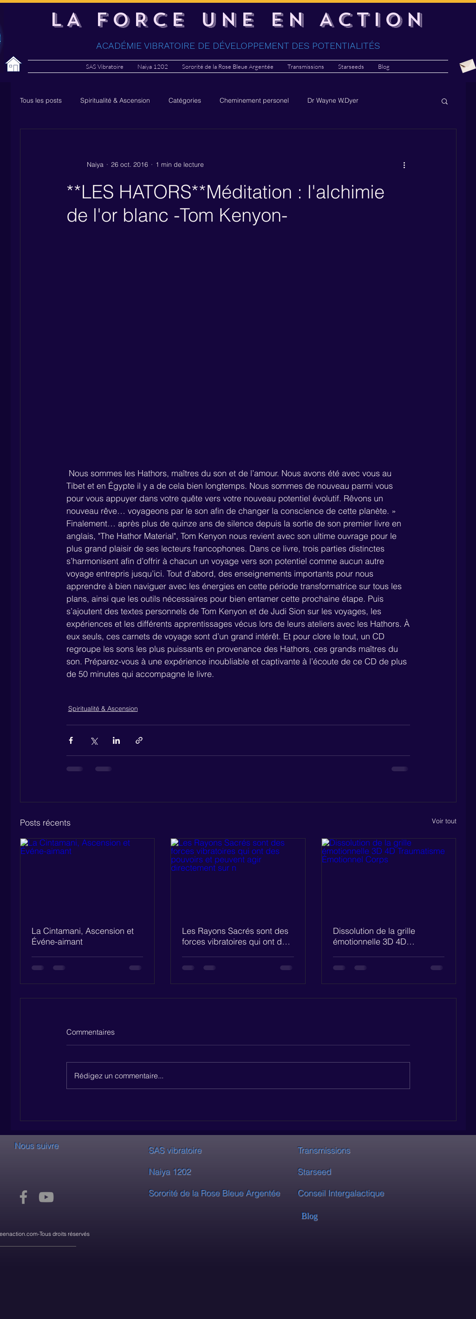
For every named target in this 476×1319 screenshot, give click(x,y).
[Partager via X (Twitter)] (93, 740)
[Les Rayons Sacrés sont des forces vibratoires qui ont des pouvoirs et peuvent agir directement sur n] (238, 876)
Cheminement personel (254, 100)
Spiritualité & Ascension (115, 100)
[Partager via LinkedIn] (116, 740)
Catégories (185, 100)
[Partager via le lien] (139, 740)
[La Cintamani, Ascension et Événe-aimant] (87, 876)
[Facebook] (23, 1197)
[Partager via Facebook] (70, 740)
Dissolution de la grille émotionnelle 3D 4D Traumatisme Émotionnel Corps (378, 936)
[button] (444, 101)
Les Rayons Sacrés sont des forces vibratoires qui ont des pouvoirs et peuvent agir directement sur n (236, 936)
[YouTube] (46, 1197)
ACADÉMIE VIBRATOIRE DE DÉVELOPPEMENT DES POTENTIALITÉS (238, 45)
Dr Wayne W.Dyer (333, 100)
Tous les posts (41, 100)
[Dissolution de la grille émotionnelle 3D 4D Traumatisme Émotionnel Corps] (389, 876)
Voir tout (444, 821)
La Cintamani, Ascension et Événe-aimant (83, 936)
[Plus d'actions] (404, 164)
